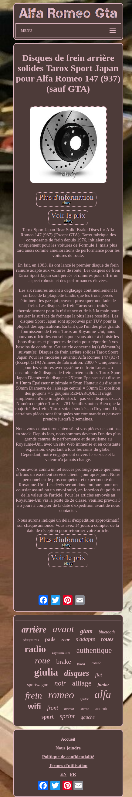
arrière (34, 629)
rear (65, 639)
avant (63, 628)
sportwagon (37, 684)
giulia (46, 672)
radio (35, 649)
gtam (86, 631)
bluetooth (107, 632)
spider (84, 699)
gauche (88, 717)
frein (33, 695)
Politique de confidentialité (68, 756)
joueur (81, 664)
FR (73, 774)
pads (50, 639)
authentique (94, 650)
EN (63, 774)
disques (76, 673)
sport (48, 717)
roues (107, 639)
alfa (103, 694)
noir (60, 683)
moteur (69, 709)
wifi (34, 706)
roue (42, 660)
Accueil (68, 739)
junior (103, 684)
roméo (96, 663)
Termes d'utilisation (68, 765)
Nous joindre (68, 748)
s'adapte (85, 639)
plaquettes (31, 640)
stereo (84, 709)
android (101, 708)
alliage (82, 683)
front (52, 708)
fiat (98, 675)
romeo (61, 694)
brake (63, 661)
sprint (67, 716)
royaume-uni (61, 653)
